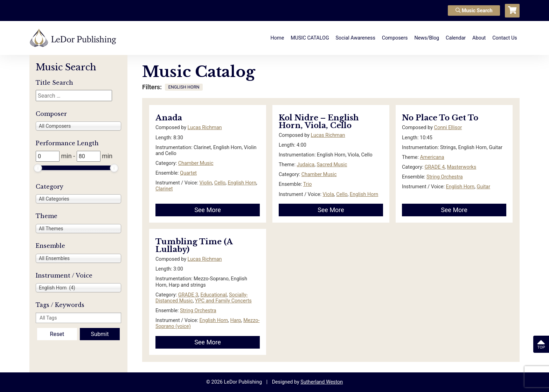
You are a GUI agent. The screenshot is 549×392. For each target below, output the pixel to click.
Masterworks (461, 167)
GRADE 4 (435, 167)
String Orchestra (444, 177)
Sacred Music (332, 165)
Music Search (474, 11)
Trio (307, 184)
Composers (395, 38)
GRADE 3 (188, 295)
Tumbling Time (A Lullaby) (193, 245)
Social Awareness (355, 38)
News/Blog (426, 38)
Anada (168, 117)
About (479, 38)
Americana (432, 157)
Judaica (305, 165)
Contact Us (504, 38)
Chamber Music (196, 163)
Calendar (456, 38)
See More (207, 210)
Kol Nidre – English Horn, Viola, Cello (319, 121)
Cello (219, 183)
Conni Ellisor (448, 128)
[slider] (38, 168)
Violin (206, 183)
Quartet (188, 173)
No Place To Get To (440, 117)
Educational (213, 295)
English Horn (242, 183)
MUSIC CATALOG (310, 38)
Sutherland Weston (321, 382)
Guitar (483, 187)
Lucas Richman (205, 128)
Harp (235, 320)
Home (277, 38)
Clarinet (164, 189)
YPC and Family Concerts (223, 301)
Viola (328, 194)
